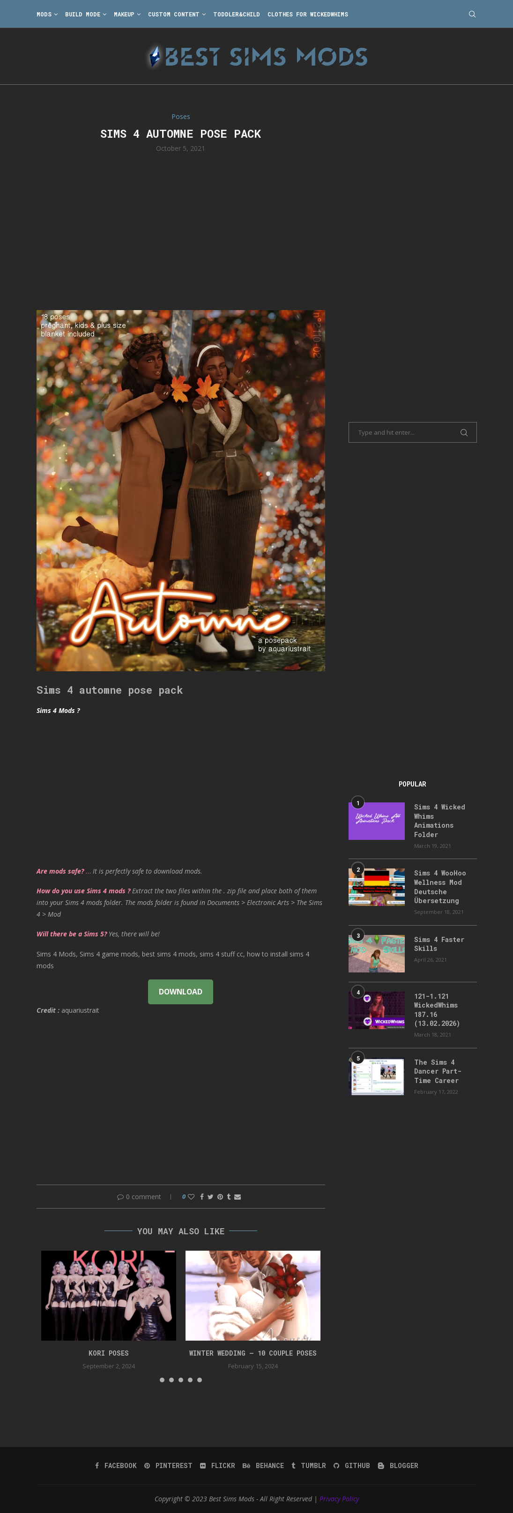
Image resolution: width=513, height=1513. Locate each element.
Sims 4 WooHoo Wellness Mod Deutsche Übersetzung (440, 886)
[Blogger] (398, 1465)
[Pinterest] (168, 1465)
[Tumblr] (308, 1465)
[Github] (352, 1465)
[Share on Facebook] (202, 1196)
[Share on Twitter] (211, 1196)
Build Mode (82, 14)
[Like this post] (191, 1196)
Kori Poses (109, 1353)
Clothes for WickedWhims (308, 14)
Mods (44, 14)
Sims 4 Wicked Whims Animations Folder (439, 820)
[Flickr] (217, 1465)
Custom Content (174, 14)
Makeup (124, 14)
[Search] (472, 14)
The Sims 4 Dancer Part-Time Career (437, 1071)
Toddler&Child (236, 14)
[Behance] (263, 1465)
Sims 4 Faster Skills (439, 944)
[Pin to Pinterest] (220, 1196)
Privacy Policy (339, 1498)
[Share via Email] (237, 1196)
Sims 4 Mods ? (58, 710)
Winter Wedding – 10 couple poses (253, 1353)
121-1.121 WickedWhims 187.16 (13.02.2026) (437, 1010)
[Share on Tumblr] (228, 1196)
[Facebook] (116, 1465)
